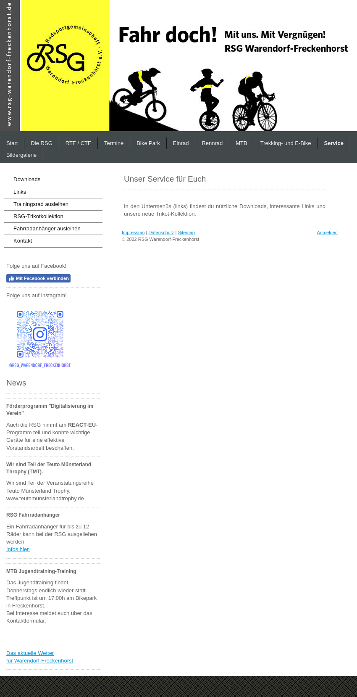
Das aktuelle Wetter (30, 653)
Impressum (133, 232)
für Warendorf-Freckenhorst (39, 660)
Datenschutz (161, 232)
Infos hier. (18, 549)
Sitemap (186, 232)
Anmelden (327, 232)
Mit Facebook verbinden (38, 278)
